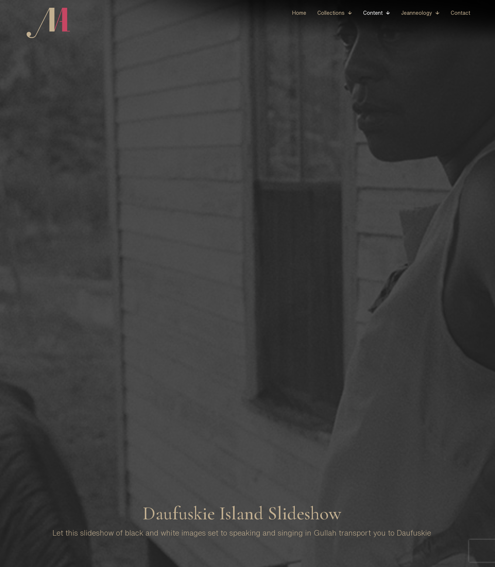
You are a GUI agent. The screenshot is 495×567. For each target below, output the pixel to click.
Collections (331, 13)
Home (299, 13)
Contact (460, 13)
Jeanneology (416, 13)
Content (373, 13)
